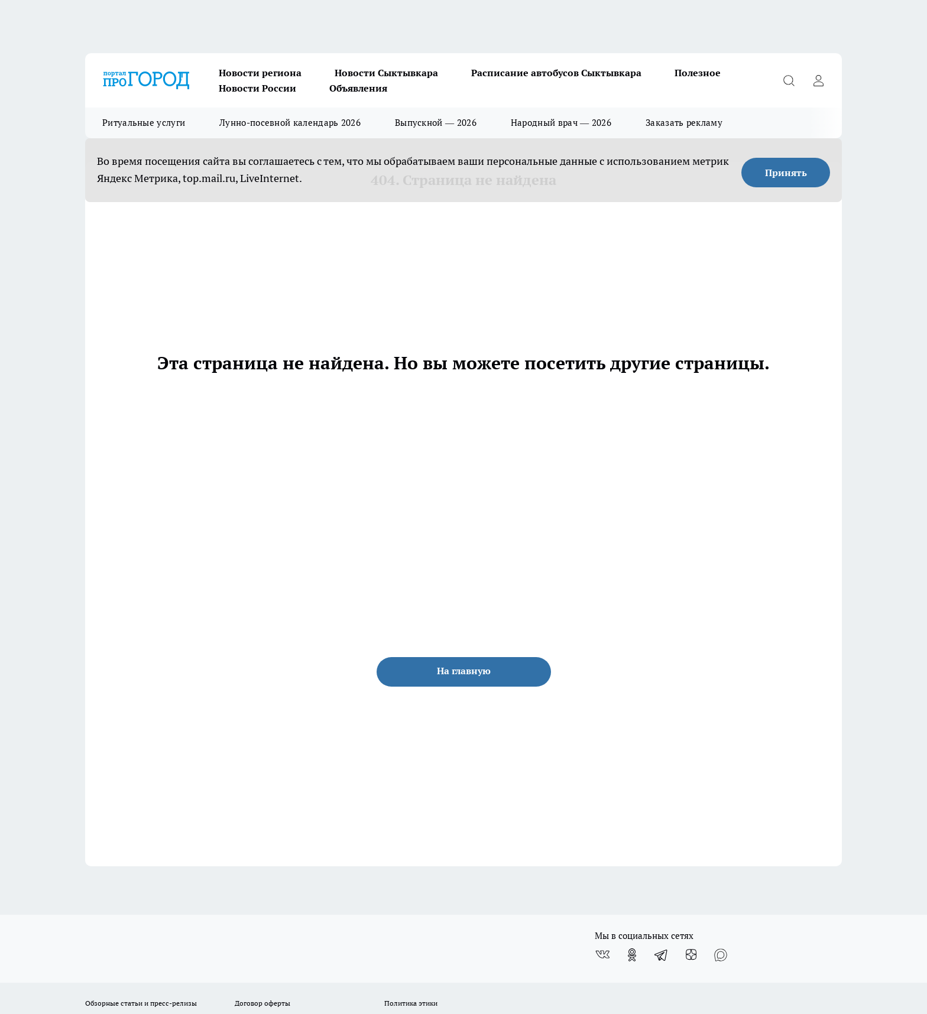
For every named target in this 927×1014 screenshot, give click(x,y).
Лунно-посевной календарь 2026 (290, 122)
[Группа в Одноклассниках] (632, 955)
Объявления (358, 88)
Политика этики (410, 1003)
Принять (786, 172)
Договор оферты (262, 1003)
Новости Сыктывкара (386, 73)
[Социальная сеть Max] (720, 955)
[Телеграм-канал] (661, 955)
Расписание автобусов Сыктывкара (556, 73)
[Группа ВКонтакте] (602, 955)
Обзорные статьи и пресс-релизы (141, 1003)
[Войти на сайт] (818, 80)
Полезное (698, 73)
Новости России (257, 88)
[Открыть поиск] (788, 80)
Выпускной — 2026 (436, 122)
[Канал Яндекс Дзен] (691, 955)
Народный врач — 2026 (561, 122)
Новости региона (260, 73)
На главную (464, 671)
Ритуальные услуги (143, 122)
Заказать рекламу (684, 122)
